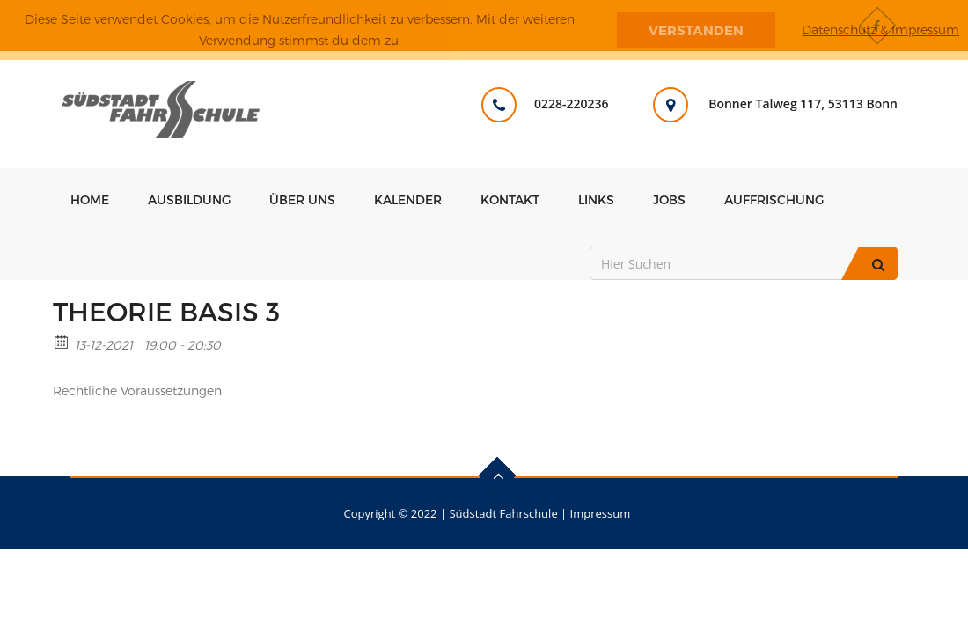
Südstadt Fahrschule (503, 513)
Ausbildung (189, 199)
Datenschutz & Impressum (880, 29)
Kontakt (509, 199)
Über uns (302, 199)
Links (596, 199)
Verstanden (696, 30)
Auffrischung (774, 199)
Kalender (408, 199)
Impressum (600, 513)
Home (89, 199)
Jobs (669, 199)
